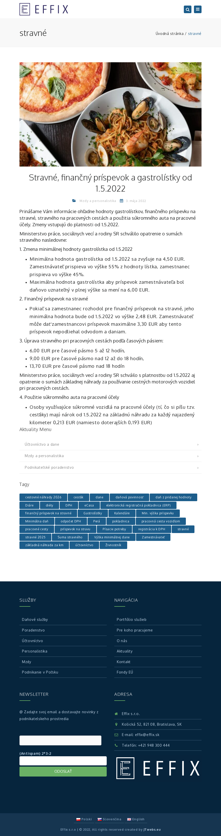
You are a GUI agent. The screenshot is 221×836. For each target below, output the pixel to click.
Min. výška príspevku (158, 513)
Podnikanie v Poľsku (40, 672)
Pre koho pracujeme (135, 630)
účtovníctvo (84, 545)
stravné (183, 529)
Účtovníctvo (32, 641)
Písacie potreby (114, 529)
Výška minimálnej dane (112, 537)
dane (99, 497)
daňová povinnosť (129, 497)
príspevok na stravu (75, 529)
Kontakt (124, 662)
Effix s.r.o (68, 829)
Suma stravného (70, 537)
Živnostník (113, 545)
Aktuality (124, 651)
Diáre (29, 505)
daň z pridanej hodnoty (173, 497)
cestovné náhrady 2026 (43, 497)
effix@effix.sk (147, 734)
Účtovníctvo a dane (42, 444)
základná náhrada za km (44, 545)
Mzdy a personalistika (98, 200)
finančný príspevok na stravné (48, 513)
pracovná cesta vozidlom (161, 521)
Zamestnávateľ (153, 537)
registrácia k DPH (151, 529)
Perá (96, 521)
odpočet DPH (71, 521)
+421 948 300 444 (154, 745)
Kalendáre (122, 513)
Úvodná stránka (170, 33)
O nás (122, 641)
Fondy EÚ (125, 672)
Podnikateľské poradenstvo (49, 467)
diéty (50, 505)
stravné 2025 (35, 537)
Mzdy (26, 662)
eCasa (89, 505)
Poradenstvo (33, 630)
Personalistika (35, 651)
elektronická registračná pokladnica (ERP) (138, 505)
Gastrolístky (92, 513)
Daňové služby (35, 619)
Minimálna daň (37, 521)
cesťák (78, 497)
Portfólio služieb (132, 619)
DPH (68, 505)
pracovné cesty (36, 529)
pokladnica (120, 521)
